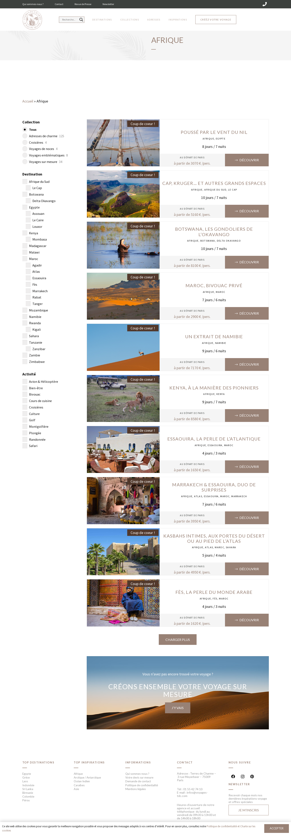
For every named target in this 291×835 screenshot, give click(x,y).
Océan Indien (82, 781)
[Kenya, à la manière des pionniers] (123, 377)
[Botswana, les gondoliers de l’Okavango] (123, 224)
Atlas (198, 496)
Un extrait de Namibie (214, 336)
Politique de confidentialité (141, 785)
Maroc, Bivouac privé (214, 285)
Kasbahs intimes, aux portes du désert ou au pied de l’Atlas (214, 538)
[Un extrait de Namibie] (123, 326)
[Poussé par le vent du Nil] (123, 122)
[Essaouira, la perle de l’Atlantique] (123, 428)
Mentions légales (135, 789)
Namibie (220, 343)
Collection (31, 122)
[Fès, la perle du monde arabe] (123, 582)
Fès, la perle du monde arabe (214, 592)
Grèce (26, 777)
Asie (76, 789)
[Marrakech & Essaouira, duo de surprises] (123, 480)
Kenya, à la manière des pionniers (214, 388)
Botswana (207, 240)
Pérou (26, 800)
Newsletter (108, 4)
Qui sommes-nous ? (32, 4)
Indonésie (28, 785)
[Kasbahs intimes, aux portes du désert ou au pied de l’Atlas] (123, 531)
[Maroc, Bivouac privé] (123, 275)
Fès (215, 598)
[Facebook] (233, 776)
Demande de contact (138, 781)
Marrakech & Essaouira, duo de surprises (214, 487)
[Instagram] (242, 776)
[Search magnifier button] (81, 20)
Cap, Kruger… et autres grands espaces (214, 183)
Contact (59, 4)
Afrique (208, 138)
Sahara (231, 547)
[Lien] (32, 20)
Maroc (220, 291)
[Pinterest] (252, 776)
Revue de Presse (83, 4)
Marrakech (239, 496)
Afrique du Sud (215, 189)
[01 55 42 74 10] (265, 4)
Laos (25, 781)
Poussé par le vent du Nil (214, 132)
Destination (32, 174)
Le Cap (232, 189)
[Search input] (69, 20)
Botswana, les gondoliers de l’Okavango (214, 231)
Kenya (220, 394)
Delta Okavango (229, 240)
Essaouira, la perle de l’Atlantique (214, 439)
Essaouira (215, 445)
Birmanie (27, 792)
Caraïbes (79, 785)
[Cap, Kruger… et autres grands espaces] (123, 173)
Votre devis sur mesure (139, 777)
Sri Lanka (27, 789)
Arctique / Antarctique (87, 777)
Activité (29, 374)
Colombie (28, 796)
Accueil (27, 101)
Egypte (220, 138)
